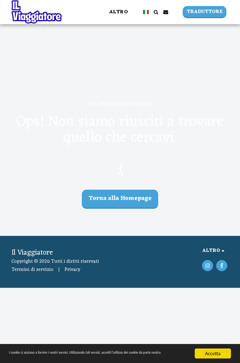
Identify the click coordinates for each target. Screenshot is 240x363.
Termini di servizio (32, 269)
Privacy (72, 269)
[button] (156, 12)
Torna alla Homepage (120, 198)
